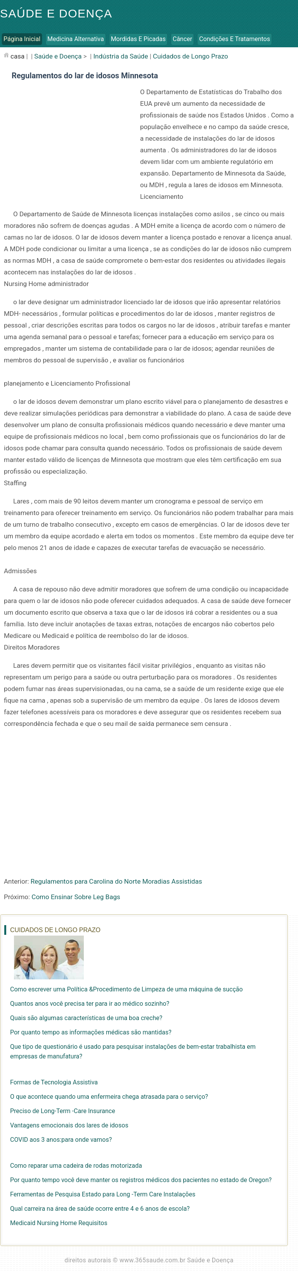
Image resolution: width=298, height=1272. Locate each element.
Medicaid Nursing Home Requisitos (58, 1223)
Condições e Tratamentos (234, 39)
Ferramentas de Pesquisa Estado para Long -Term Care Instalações (102, 1194)
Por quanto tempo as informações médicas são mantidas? (91, 1032)
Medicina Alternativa (75, 39)
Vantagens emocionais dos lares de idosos (69, 1125)
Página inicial (21, 39)
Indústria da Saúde (120, 56)
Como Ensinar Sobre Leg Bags (75, 897)
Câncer (182, 39)
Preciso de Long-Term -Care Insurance (62, 1111)
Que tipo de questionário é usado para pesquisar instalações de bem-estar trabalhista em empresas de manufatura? (133, 1051)
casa (17, 56)
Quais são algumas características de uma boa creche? (86, 1018)
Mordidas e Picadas (138, 39)
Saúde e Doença (56, 13)
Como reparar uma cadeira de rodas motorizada (76, 1165)
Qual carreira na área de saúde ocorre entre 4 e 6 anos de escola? (100, 1208)
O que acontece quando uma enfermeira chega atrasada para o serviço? (109, 1096)
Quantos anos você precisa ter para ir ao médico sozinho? (89, 1003)
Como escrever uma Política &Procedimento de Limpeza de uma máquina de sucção (126, 989)
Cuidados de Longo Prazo (190, 56)
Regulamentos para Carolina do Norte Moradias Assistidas (116, 881)
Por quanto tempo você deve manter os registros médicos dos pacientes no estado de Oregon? (141, 1180)
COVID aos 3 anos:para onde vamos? (61, 1139)
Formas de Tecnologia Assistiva (54, 1082)
